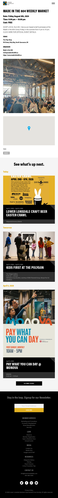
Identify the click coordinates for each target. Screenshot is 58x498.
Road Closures (29, 464)
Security (29, 427)
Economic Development (29, 423)
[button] (29, 128)
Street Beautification (29, 425)
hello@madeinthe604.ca (10, 52)
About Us (29, 435)
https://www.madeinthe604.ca (12, 55)
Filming (29, 462)
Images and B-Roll (29, 452)
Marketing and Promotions (29, 421)
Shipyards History (29, 460)
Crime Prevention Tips (29, 466)
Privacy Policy (29, 490)
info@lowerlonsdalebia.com (29, 473)
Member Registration (29, 437)
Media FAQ (29, 450)
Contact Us (29, 448)
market (6, 153)
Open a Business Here (29, 439)
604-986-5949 (29, 475)
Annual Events (29, 441)
